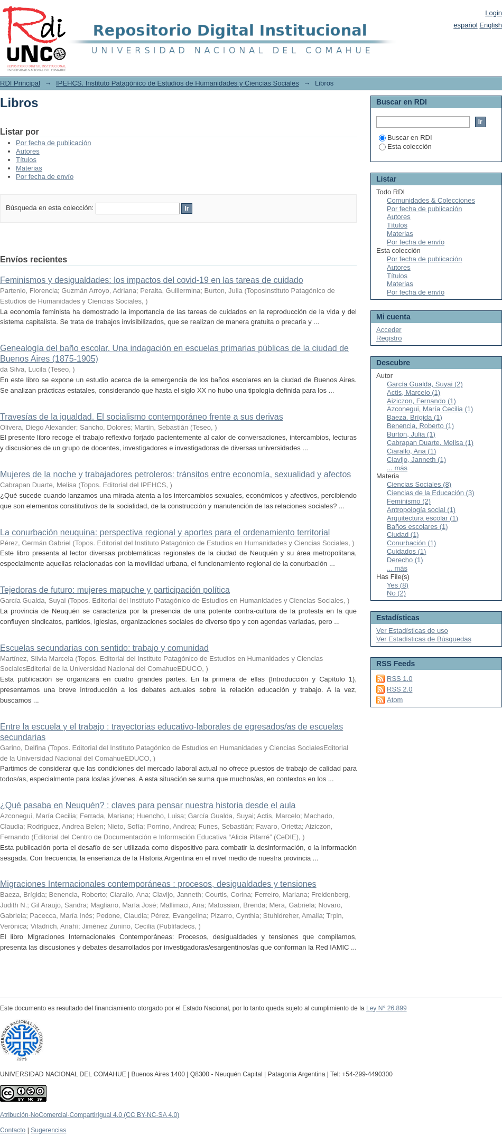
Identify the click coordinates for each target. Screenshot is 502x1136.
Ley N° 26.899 (386, 1008)
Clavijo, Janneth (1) (416, 459)
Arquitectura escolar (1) (422, 518)
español (465, 25)
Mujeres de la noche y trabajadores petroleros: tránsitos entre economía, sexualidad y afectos (175, 474)
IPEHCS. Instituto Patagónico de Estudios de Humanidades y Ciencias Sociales (177, 83)
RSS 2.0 (399, 689)
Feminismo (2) (409, 501)
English (490, 25)
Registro (389, 338)
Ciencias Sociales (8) (419, 484)
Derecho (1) (405, 560)
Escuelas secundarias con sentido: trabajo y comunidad (104, 647)
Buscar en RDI (405, 137)
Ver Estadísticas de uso (412, 631)
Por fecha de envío (44, 177)
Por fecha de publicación (53, 143)
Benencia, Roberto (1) (420, 426)
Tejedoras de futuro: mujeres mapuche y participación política (115, 589)
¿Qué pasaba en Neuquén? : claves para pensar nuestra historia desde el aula (147, 805)
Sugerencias (48, 1130)
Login (493, 13)
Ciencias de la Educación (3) (430, 493)
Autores (28, 151)
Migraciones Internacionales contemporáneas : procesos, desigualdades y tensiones (158, 883)
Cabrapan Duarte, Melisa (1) (430, 443)
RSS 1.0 (399, 679)
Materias (29, 168)
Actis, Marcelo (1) (413, 392)
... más (397, 468)
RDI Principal (20, 83)
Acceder (389, 330)
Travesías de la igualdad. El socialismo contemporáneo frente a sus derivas (141, 416)
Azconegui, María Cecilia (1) (430, 409)
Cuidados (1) (406, 551)
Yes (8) (397, 585)
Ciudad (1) (403, 534)
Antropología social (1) (421, 510)
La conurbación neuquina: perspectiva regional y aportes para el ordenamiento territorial (165, 532)
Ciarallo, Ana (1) (411, 451)
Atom (395, 700)
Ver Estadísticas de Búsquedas (423, 639)
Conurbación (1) (411, 543)
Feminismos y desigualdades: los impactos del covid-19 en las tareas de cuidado (151, 280)
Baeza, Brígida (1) (414, 417)
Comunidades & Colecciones (431, 200)
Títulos (26, 160)
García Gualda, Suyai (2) (425, 384)
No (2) (396, 593)
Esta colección (405, 146)
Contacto (12, 1130)
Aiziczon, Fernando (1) (421, 401)
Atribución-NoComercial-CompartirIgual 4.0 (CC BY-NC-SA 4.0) (89, 1115)
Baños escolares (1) (417, 527)
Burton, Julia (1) (411, 434)
